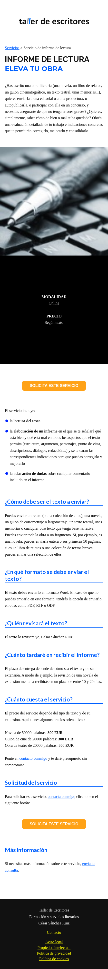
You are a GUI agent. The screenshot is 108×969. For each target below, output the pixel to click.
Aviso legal (54, 942)
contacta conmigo (61, 796)
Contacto (54, 932)
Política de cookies (54, 959)
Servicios (12, 48)
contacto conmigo (33, 758)
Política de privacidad (54, 953)
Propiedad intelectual (54, 948)
